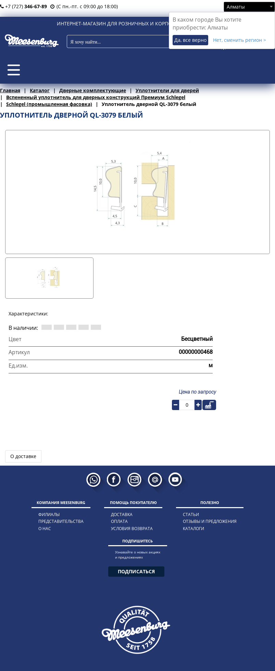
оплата (119, 521)
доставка (122, 514)
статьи (191, 514)
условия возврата (132, 528)
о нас (44, 528)
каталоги (193, 528)
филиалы (49, 514)
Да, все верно (190, 40)
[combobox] (249, 6)
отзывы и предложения (210, 521)
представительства (61, 521)
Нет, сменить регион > (239, 40)
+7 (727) (23, 6)
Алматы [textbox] (236, 6)
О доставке (23, 456)
